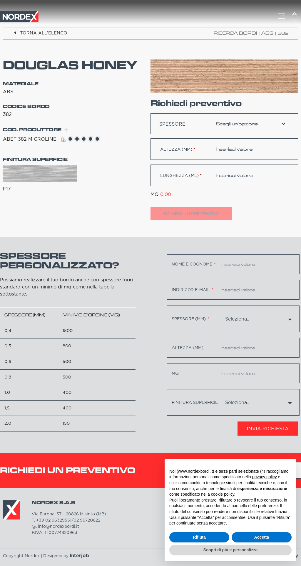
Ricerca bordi (235, 33)
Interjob (79, 555)
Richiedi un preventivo (191, 214)
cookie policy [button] (222, 494)
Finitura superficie (195, 402)
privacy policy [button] (264, 476)
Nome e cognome (192, 264)
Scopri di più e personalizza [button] (230, 549)
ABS (267, 33)
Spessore (172, 124)
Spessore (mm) (189, 319)
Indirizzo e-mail (191, 290)
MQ (175, 373)
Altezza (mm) (177, 149)
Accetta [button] (261, 537)
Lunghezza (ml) (181, 175)
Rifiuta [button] (199, 537)
